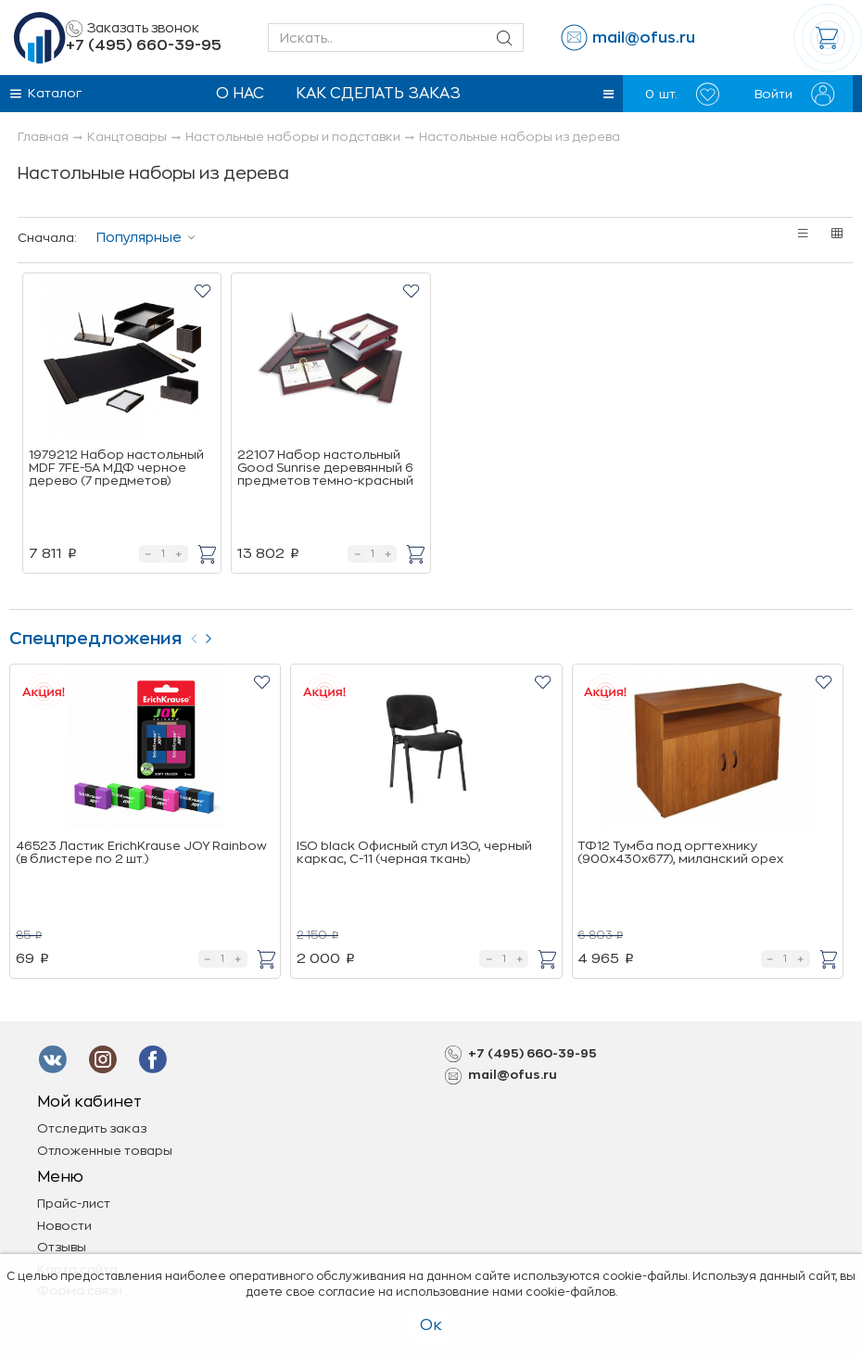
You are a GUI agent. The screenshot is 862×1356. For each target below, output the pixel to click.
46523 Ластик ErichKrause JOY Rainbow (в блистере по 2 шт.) (141, 852)
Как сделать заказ (378, 93)
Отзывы (61, 1247)
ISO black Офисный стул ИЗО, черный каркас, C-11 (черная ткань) (414, 852)
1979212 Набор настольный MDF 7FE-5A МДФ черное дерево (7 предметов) (116, 468)
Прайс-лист (73, 1204)
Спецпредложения (95, 638)
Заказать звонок (132, 28)
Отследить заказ (91, 1128)
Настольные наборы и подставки (292, 137)
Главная (43, 137)
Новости (64, 1226)
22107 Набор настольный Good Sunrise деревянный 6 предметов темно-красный (325, 468)
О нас (240, 93)
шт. (682, 94)
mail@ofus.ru (643, 38)
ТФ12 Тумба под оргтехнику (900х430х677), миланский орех (680, 852)
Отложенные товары (104, 1151)
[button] (608, 94)
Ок (431, 1325)
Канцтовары (127, 137)
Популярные (139, 237)
